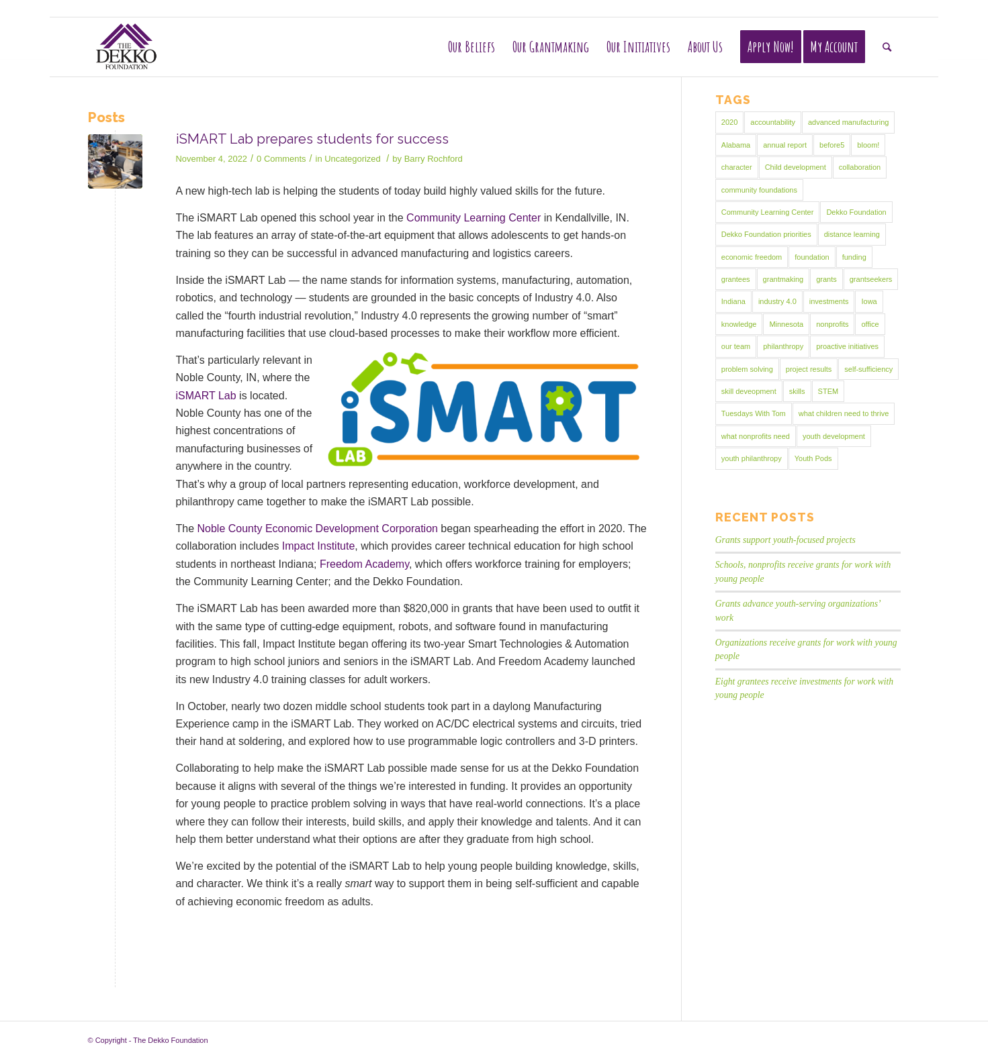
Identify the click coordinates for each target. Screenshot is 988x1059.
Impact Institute (318, 546)
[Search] (887, 47)
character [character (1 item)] (736, 167)
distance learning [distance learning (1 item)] (852, 234)
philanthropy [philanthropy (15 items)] (783, 346)
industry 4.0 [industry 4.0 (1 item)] (777, 301)
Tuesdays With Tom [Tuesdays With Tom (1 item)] (753, 413)
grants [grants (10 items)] (826, 279)
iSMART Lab (206, 395)
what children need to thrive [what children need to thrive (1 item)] (844, 413)
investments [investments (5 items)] (829, 301)
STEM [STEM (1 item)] (828, 391)
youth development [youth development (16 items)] (834, 436)
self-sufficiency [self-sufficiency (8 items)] (868, 369)
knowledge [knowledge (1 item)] (739, 324)
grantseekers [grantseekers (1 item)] (871, 279)
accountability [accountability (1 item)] (772, 122)
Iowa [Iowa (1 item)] (869, 301)
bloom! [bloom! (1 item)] (868, 145)
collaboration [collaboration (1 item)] (860, 167)
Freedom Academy (364, 564)
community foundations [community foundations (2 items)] (759, 190)
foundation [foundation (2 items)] (812, 257)
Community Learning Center (473, 217)
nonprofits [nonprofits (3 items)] (832, 324)
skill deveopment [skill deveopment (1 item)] (748, 391)
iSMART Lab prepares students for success (312, 139)
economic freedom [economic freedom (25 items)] (751, 257)
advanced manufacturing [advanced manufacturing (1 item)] (848, 122)
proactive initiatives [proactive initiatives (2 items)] (847, 346)
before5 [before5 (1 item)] (831, 145)
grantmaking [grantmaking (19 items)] (783, 279)
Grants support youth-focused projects (785, 540)
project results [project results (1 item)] (809, 369)
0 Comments (281, 159)
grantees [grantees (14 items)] (735, 279)
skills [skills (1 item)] (797, 391)
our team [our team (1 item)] (735, 346)
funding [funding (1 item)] (854, 257)
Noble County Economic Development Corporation (317, 528)
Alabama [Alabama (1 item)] (735, 145)
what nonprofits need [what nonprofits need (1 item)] (755, 436)
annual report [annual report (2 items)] (785, 145)
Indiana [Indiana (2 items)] (733, 301)
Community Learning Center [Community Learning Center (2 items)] (767, 212)
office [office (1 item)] (870, 324)
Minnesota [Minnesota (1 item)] (786, 324)
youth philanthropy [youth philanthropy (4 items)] (751, 458)
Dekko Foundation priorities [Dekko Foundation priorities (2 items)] (766, 234)
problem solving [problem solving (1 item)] (747, 369)
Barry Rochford (433, 159)
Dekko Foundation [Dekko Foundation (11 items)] (856, 212)
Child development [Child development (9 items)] (795, 167)
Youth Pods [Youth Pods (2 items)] (813, 458)
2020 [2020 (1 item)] (729, 122)
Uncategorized (352, 159)
